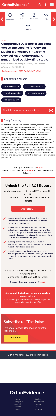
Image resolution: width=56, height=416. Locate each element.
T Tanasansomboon (34, 86)
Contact (38, 409)
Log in (40, 167)
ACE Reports (18, 401)
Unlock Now (28, 208)
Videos (18, 406)
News (18, 409)
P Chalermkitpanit (11, 100)
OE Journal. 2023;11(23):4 (12, 67)
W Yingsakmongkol (35, 93)
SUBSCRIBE (16, 337)
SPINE (3, 40)
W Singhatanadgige (12, 93)
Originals (18, 404)
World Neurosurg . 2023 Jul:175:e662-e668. (21, 71)
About (38, 404)
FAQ (38, 406)
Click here (28, 170)
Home (17, 399)
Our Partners (38, 401)
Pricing (38, 399)
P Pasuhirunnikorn (11, 86)
